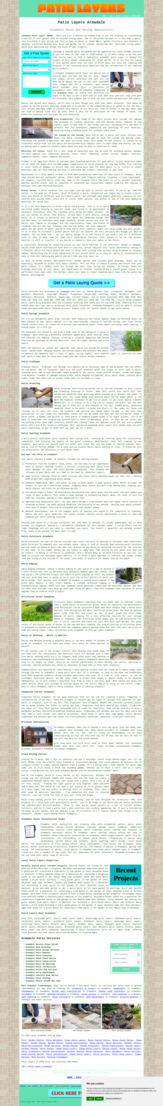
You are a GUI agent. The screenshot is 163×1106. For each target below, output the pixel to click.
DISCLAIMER (136, 16)
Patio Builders (113, 1051)
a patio (136, 39)
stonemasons (27, 991)
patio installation (89, 930)
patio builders (106, 730)
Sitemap (23, 1086)
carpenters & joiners (84, 988)
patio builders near (38, 869)
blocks (66, 157)
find (29, 918)
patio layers (28, 303)
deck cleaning (28, 997)
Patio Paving (96, 1043)
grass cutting (89, 994)
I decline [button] (99, 1098)
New (29, 1086)
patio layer (117, 57)
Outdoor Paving (132, 1043)
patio (78, 73)
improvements (28, 988)
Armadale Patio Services (40, 938)
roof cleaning (119, 994)
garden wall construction (66, 991)
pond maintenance (95, 997)
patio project (104, 119)
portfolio (98, 87)
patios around (65, 827)
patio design (65, 82)
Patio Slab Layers (122, 1054)
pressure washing (129, 997)
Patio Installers (30, 1051)
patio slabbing (118, 827)
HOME (104, 16)
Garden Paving (36, 1040)
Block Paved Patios (123, 1040)
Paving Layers (133, 1046)
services (47, 1000)
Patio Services (114, 1043)
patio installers (81, 306)
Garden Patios (55, 1043)
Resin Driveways (77, 1086)
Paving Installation (76, 1043)
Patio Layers (48, 1086)
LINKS (111, 16)
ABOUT (118, 16)
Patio (24, 291)
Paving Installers (89, 1046)
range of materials (77, 151)
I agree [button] (90, 1098)
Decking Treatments (57, 1057)
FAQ (41, 1086)
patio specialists (62, 824)
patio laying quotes (67, 933)
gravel (105, 154)
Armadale (65, 291)
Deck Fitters (38, 1057)
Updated (35, 1086)
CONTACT (126, 16)
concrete (135, 154)
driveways (26, 994)
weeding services (56, 994)
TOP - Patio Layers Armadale (36, 1066)
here (94, 933)
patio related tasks (115, 850)
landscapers (119, 988)
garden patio (69, 63)
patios (107, 60)
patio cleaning (92, 830)
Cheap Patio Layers (75, 1040)
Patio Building (54, 1040)
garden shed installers (112, 991)
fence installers (61, 997)
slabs (44, 157)
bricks (114, 154)
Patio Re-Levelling (31, 1046)
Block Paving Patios (99, 1040)
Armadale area (65, 93)
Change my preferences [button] (113, 1098)
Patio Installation (56, 1054)
